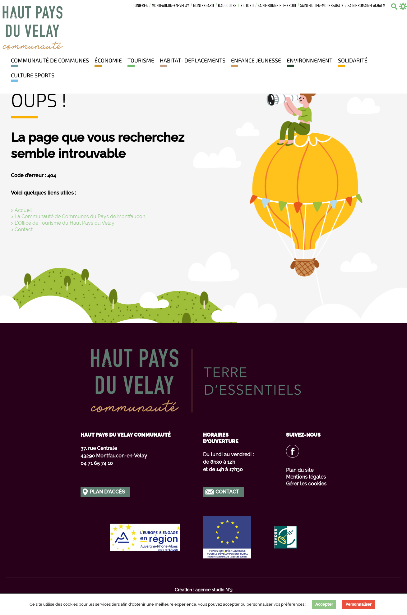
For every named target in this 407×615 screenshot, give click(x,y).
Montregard (203, 6)
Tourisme (140, 60)
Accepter (324, 604)
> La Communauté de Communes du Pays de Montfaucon (78, 216)
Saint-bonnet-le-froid (277, 6)
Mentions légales (306, 477)
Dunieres (140, 6)
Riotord (247, 6)
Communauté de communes (50, 60)
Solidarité (353, 60)
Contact (227, 492)
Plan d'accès (107, 492)
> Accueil (21, 210)
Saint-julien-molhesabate (322, 6)
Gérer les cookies (306, 484)
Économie (108, 60)
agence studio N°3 (214, 589)
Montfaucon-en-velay (170, 6)
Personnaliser (358, 604)
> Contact (22, 229)
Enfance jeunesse (256, 60)
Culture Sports (32, 75)
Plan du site (299, 470)
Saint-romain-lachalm (366, 6)
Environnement (309, 60)
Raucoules (227, 6)
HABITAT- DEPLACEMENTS (192, 60)
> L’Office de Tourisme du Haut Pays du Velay (62, 223)
